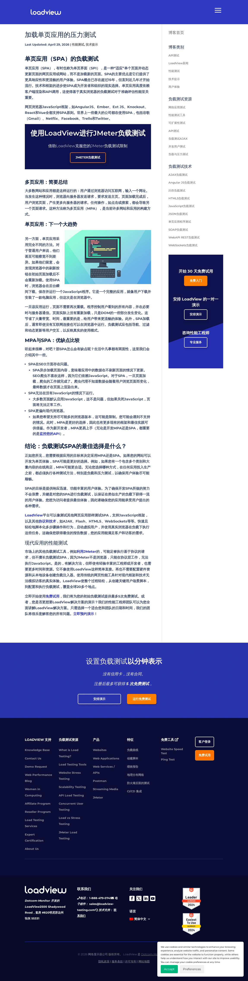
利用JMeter (86, 552)
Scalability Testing (72, 787)
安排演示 (196, 314)
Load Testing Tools (72, 764)
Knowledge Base (37, 750)
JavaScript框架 (132, 515)
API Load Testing (71, 795)
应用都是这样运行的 (61, 191)
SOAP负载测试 (178, 229)
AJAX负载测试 (178, 174)
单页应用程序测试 (180, 221)
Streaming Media (105, 789)
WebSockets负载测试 (183, 245)
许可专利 (130, 961)
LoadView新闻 (178, 63)
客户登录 (205, 742)
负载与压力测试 (178, 154)
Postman (100, 781)
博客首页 (176, 32)
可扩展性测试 (177, 123)
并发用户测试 (177, 146)
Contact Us (33, 758)
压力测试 (104, 473)
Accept (169, 969)
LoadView (34, 515)
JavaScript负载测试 (181, 206)
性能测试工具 (177, 115)
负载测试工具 (56, 552)
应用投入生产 (140, 467)
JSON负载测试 (178, 214)
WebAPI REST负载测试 (184, 237)
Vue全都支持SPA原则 (56, 113)
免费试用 (52, 596)
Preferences (192, 969)
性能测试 (78, 44)
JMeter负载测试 (88, 157)
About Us (32, 848)
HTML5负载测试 (179, 198)
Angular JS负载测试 (182, 182)
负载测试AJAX (178, 138)
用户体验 (35, 500)
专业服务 (196, 342)
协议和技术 (47, 521)
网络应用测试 (177, 107)
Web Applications (106, 758)
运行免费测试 (142, 699)
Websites (100, 750)
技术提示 (92, 44)
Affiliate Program (38, 803)
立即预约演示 (83, 614)
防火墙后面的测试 (138, 783)
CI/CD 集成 (134, 791)
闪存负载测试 (177, 190)
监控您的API (50, 434)
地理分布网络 (135, 774)
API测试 (174, 55)
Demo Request (36, 766)
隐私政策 (104, 961)
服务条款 (117, 961)
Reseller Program (38, 811)
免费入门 (196, 281)
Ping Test (168, 759)
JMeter (98, 797)
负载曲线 (132, 750)
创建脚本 (132, 758)
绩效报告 (132, 766)
